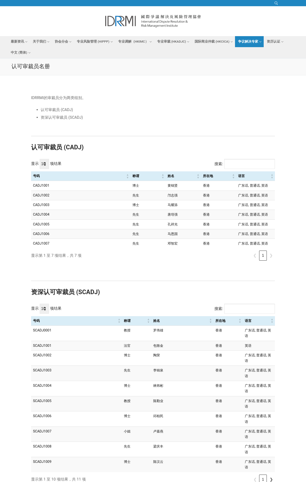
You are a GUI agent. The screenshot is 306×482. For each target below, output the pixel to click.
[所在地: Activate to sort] (167, 176)
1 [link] (263, 255)
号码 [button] (36, 176)
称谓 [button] (90, 176)
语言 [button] (191, 176)
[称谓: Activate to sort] (98, 176)
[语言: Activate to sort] (230, 176)
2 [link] (263, 429)
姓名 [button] (117, 176)
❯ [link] (271, 255)
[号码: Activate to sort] (58, 176)
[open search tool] (276, 3)
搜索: (218, 164)
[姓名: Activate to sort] (130, 176)
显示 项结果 (46, 163)
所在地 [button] (156, 176)
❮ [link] (254, 255)
